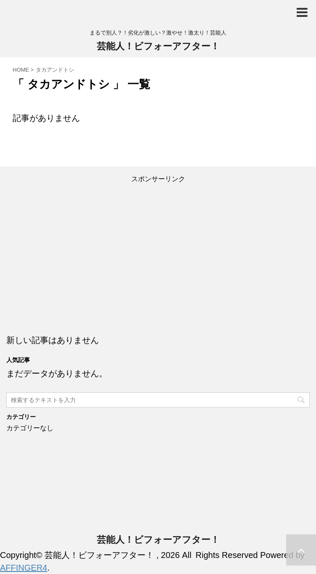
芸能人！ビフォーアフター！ (158, 46)
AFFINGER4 (23, 567)
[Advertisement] (158, 250)
